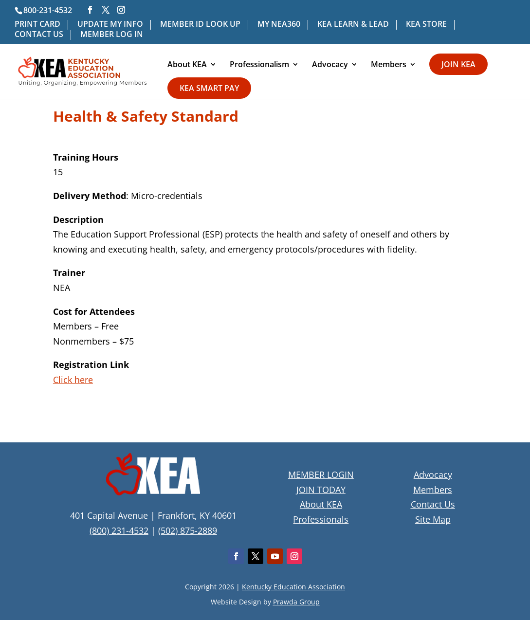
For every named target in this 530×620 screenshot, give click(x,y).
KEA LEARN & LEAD (353, 24)
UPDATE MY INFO (110, 24)
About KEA (187, 65)
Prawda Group (296, 601)
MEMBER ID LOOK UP (200, 24)
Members (388, 65)
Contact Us (433, 504)
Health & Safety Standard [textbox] (145, 117)
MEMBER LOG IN (111, 34)
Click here (73, 379)
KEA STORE (426, 24)
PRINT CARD (37, 24)
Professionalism (259, 65)
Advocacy (330, 65)
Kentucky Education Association (293, 586)
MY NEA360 (278, 24)
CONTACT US (39, 34)
